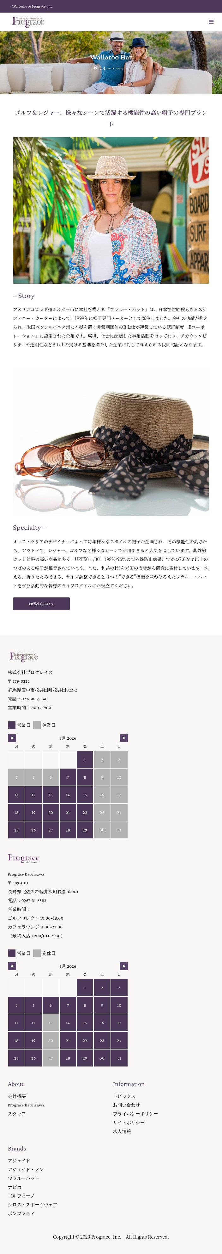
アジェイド (19, 1160)
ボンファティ (21, 1213)
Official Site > (41, 603)
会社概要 (17, 1096)
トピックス (124, 1096)
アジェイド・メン (26, 1169)
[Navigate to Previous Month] (12, 738)
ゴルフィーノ (21, 1195)
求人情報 (122, 1131)
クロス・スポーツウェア (32, 1204)
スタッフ (17, 1113)
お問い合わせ (126, 1104)
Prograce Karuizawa (26, 1104)
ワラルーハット (23, 1178)
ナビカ (14, 1187)
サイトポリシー (129, 1122)
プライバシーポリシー (135, 1113)
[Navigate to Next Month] (124, 738)
